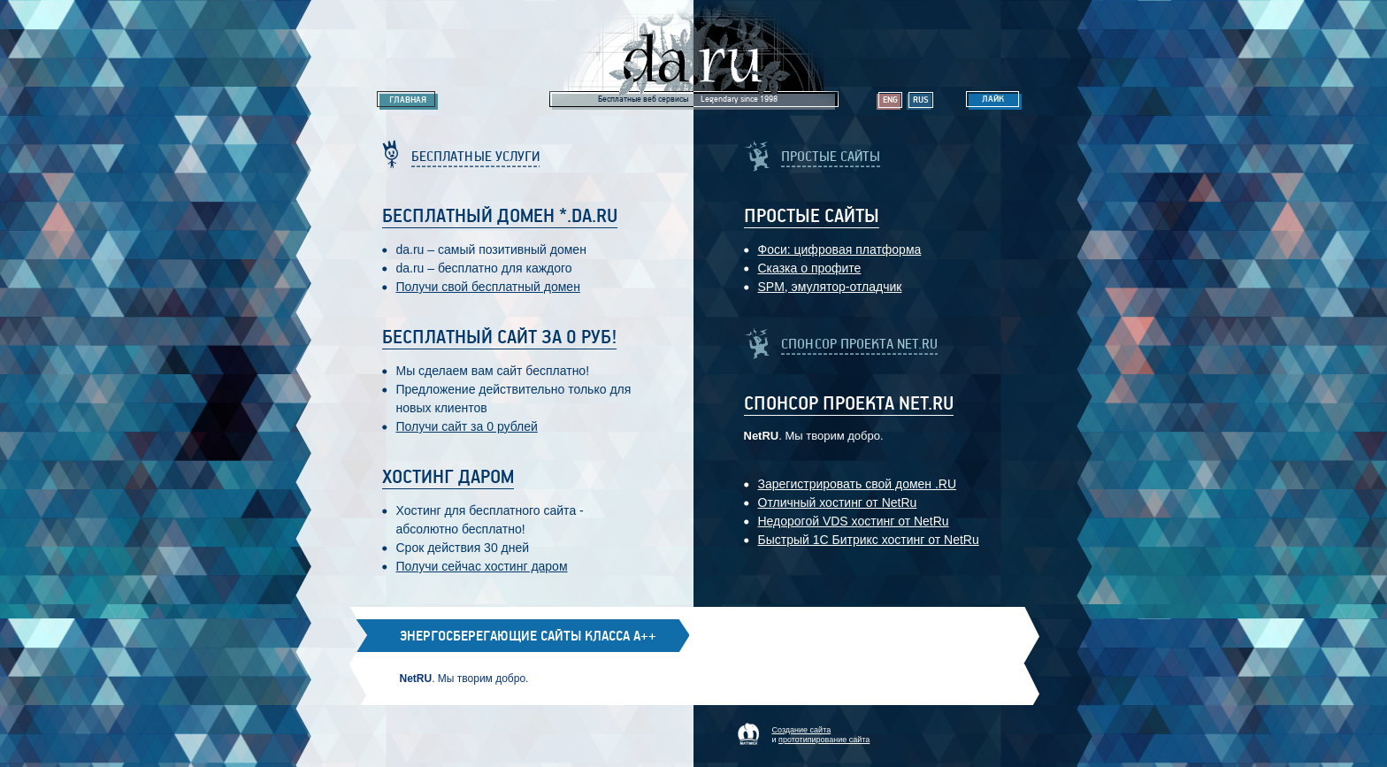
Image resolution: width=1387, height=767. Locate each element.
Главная (407, 100)
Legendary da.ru (694, 54)
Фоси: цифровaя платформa (840, 249)
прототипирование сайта (824, 739)
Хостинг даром (448, 477)
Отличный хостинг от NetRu (837, 502)
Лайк (993, 99)
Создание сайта (801, 729)
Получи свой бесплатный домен (488, 287)
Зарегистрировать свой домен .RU (857, 484)
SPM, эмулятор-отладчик (830, 287)
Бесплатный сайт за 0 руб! (499, 338)
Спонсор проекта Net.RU (849, 404)
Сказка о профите (810, 268)
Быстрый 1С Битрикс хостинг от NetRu (868, 540)
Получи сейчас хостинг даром (482, 566)
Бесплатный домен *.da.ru (499, 216)
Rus (921, 100)
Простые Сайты (811, 216)
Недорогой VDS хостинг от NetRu (853, 521)
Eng (890, 100)
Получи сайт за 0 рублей (467, 426)
